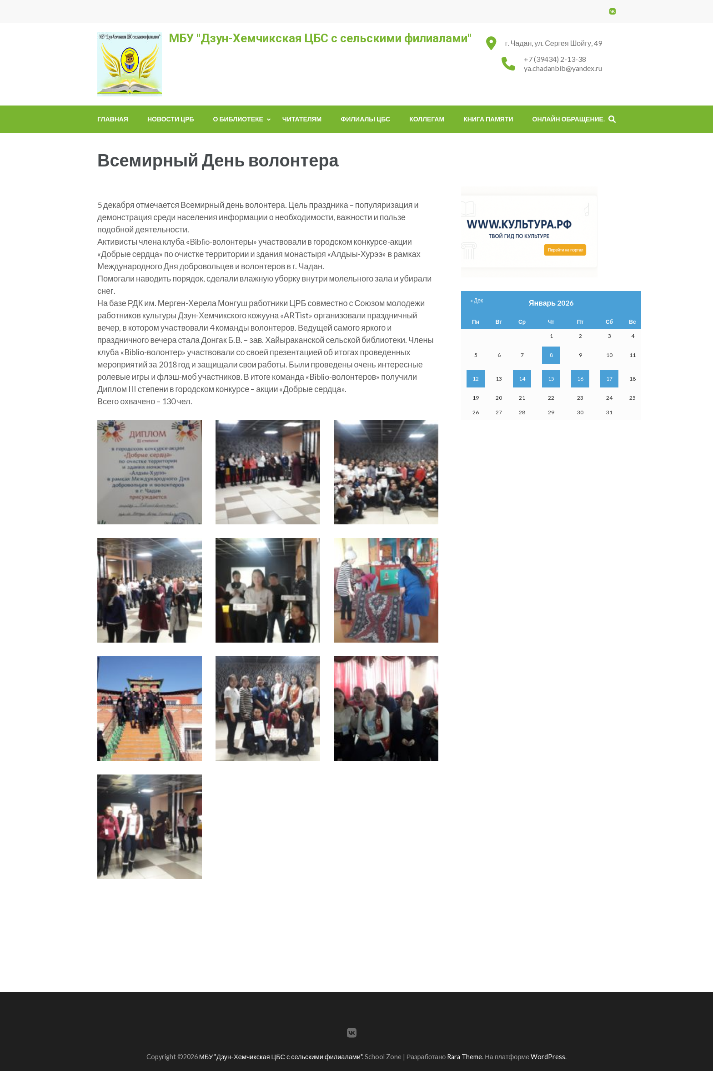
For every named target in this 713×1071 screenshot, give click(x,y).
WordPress (548, 1057)
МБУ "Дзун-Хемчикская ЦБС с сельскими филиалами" (320, 38)
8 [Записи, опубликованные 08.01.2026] (551, 355)
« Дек (476, 300)
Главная (112, 119)
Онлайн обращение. (568, 119)
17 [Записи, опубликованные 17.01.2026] (609, 378)
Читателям (301, 119)
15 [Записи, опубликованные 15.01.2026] (551, 378)
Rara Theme (464, 1057)
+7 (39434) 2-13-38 (555, 59)
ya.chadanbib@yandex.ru (563, 68)
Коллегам (426, 119)
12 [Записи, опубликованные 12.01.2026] (475, 378)
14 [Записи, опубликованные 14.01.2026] (522, 378)
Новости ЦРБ (170, 119)
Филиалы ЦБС (365, 119)
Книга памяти (488, 119)
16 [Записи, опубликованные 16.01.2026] (580, 378)
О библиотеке (238, 119)
